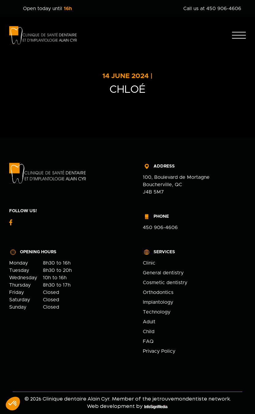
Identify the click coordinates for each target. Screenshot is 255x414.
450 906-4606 (160, 227)
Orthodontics (158, 292)
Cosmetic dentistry (165, 282)
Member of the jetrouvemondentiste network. (171, 399)
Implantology (158, 302)
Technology (156, 312)
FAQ (148, 341)
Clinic (149, 263)
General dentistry (163, 272)
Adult (149, 321)
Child (148, 331)
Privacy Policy (159, 351)
